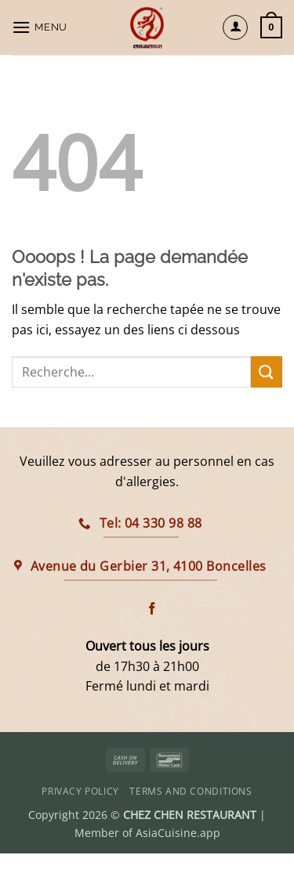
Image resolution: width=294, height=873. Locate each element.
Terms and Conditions (190, 791)
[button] (41, 27)
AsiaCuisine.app (178, 832)
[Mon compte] (235, 27)
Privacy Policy (80, 791)
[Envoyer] (266, 371)
